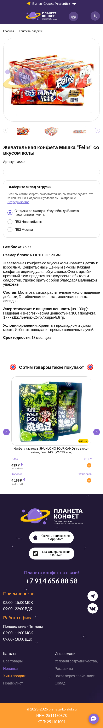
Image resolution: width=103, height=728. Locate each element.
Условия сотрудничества (76, 661)
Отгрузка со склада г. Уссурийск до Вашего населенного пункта (43, 212)
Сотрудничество (18, 202)
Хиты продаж (14, 676)
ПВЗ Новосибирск (24, 221)
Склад (60, 683)
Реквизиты (64, 668)
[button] (97, 130)
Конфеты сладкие (31, 31)
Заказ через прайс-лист (75, 676)
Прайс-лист (13, 683)
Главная (8, 31)
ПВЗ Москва (20, 229)
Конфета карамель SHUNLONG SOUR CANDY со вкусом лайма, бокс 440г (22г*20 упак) (52, 450)
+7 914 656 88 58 (51, 581)
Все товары (13, 661)
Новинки (10, 668)
